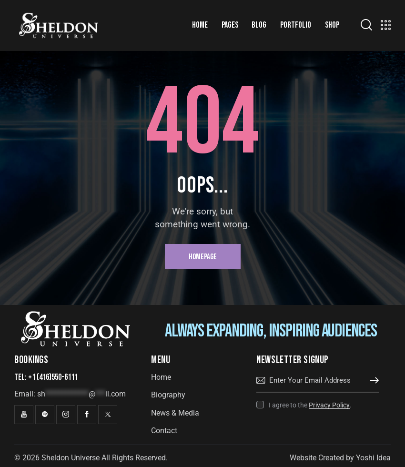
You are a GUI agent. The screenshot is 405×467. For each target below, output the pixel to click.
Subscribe (371, 381)
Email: (70, 393)
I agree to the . (310, 405)
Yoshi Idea (373, 457)
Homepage (203, 257)
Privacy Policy (329, 405)
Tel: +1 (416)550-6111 (46, 377)
